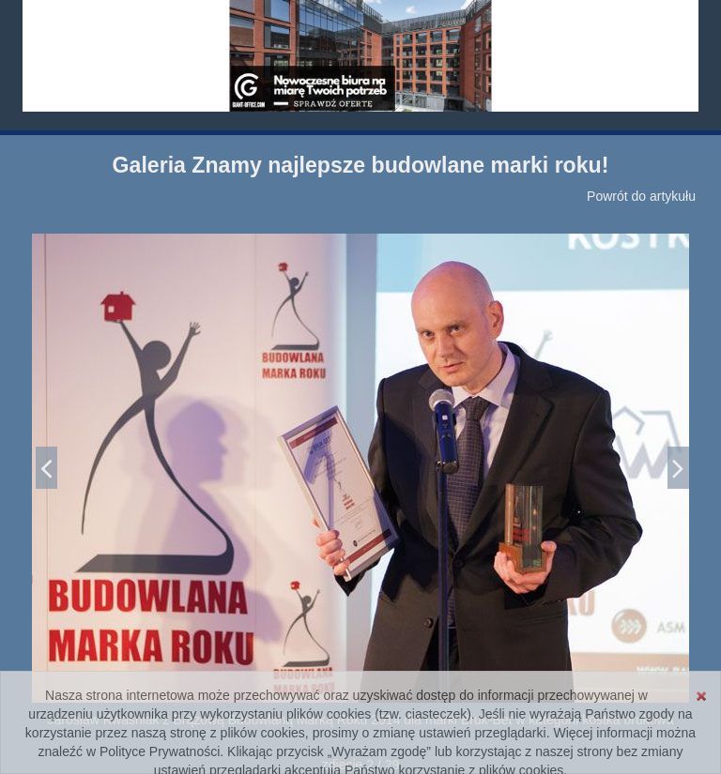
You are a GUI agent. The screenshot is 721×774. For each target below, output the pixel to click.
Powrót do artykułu (641, 196)
